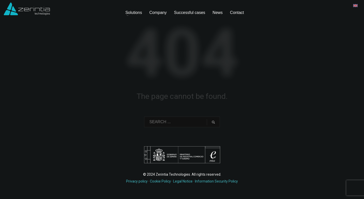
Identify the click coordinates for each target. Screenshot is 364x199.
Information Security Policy (216, 181)
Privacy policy (137, 181)
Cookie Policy (160, 181)
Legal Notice (183, 181)
